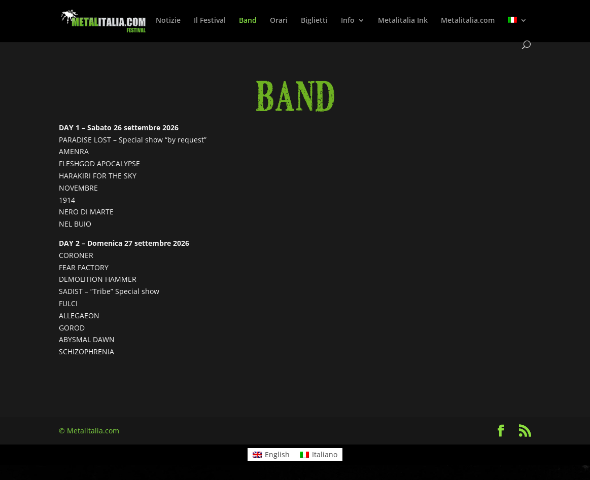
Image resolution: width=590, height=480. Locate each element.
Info (348, 21)
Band (248, 21)
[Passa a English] (271, 454)
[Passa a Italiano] (318, 454)
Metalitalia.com (468, 21)
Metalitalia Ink (403, 21)
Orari (279, 21)
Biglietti (314, 21)
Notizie (168, 21)
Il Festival (210, 21)
